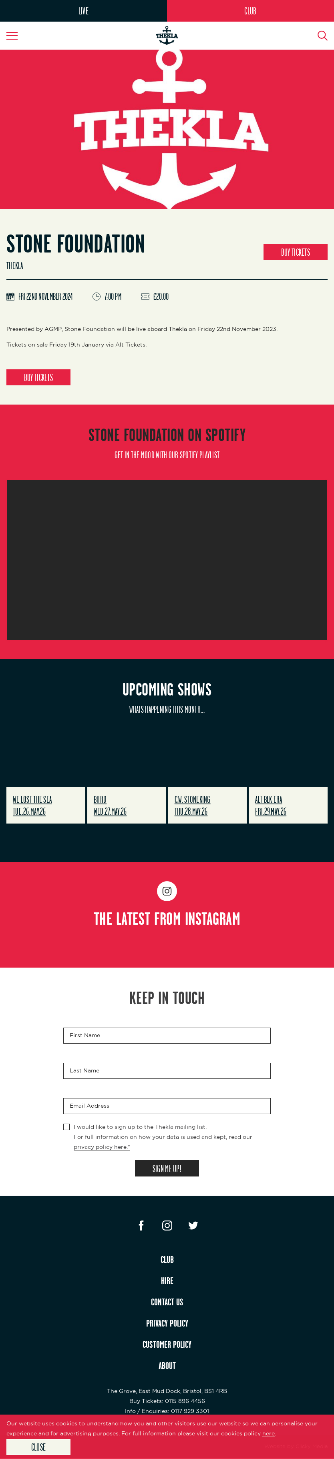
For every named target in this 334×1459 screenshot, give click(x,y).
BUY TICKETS (295, 252)
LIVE (83, 10)
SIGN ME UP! (167, 1169)
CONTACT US (167, 1303)
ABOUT (167, 1366)
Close (38, 1446)
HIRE (167, 1281)
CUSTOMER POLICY (167, 1345)
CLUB (250, 10)
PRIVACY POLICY (167, 1324)
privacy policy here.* (102, 1147)
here (268, 1433)
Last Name (84, 1071)
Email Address (89, 1106)
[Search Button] (318, 35)
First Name (85, 1036)
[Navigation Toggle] (16, 35)
